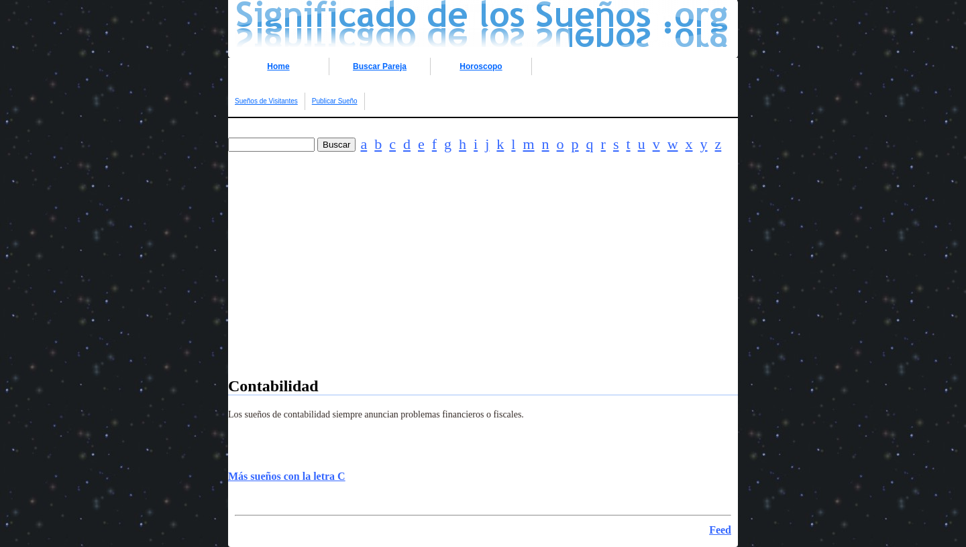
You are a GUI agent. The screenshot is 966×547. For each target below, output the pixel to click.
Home (278, 66)
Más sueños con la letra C (286, 476)
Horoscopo (481, 66)
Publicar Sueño (335, 101)
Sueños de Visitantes (266, 101)
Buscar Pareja (380, 66)
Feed (720, 530)
